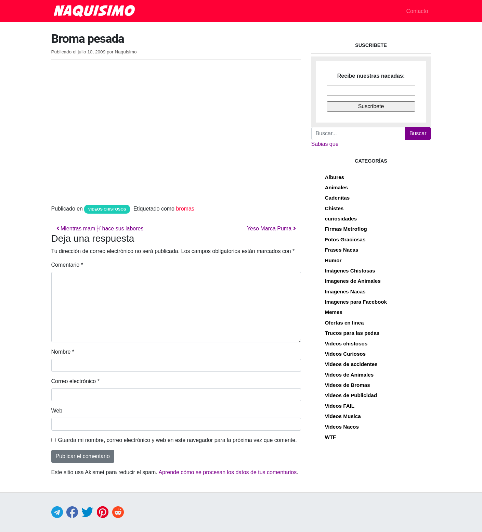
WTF (330, 437)
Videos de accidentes (351, 364)
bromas (185, 209)
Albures (334, 177)
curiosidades (341, 218)
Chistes (334, 208)
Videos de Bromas (347, 385)
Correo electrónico (75, 381)
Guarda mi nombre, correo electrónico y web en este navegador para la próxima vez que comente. (177, 440)
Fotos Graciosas (345, 239)
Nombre (63, 352)
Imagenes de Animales (353, 281)
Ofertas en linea (344, 323)
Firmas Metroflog (346, 229)
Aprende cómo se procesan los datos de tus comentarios (227, 472)
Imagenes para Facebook (356, 302)
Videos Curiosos (345, 354)
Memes (334, 312)
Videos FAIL (340, 406)
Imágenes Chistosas (350, 271)
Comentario (67, 265)
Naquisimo (125, 51)
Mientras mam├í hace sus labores (100, 228)
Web (57, 411)
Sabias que (325, 144)
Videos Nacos (342, 427)
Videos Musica (343, 416)
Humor (333, 260)
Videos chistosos (107, 209)
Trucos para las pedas (352, 333)
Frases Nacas (342, 250)
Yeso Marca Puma (271, 228)
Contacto (417, 11)
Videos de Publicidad (351, 395)
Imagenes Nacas (345, 291)
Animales (336, 187)
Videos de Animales (349, 375)
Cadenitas (337, 198)
